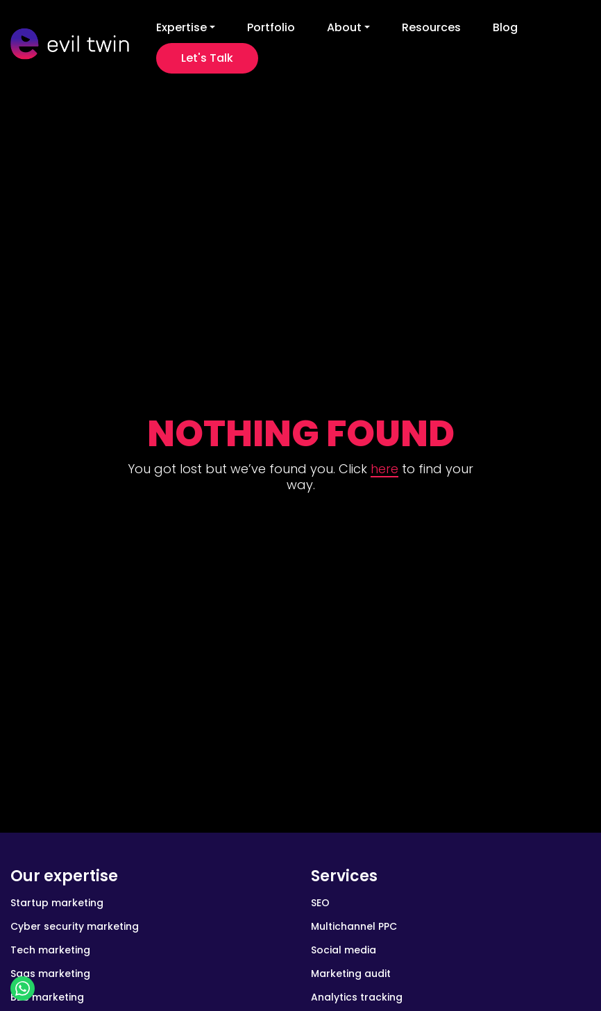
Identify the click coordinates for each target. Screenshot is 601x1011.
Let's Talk (207, 58)
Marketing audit (351, 973)
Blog (505, 27)
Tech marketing (50, 950)
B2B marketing (47, 997)
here (384, 468)
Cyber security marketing (74, 926)
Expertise (181, 27)
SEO (320, 903)
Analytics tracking (357, 997)
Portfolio (271, 27)
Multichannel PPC (354, 926)
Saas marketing (50, 973)
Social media (343, 950)
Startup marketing (56, 903)
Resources (431, 27)
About (344, 27)
